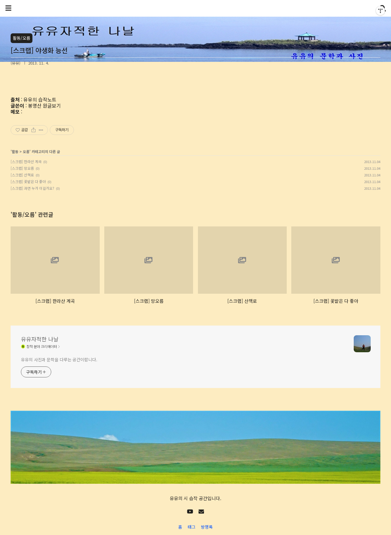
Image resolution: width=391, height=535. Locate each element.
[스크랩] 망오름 (22, 168)
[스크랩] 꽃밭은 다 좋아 (28, 181)
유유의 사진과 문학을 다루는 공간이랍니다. (59, 359)
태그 (192, 527)
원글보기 (52, 105)
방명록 (207, 527)
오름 (26, 151)
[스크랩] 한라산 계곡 (26, 161)
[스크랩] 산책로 (22, 174)
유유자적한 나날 (39, 339)
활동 (15, 151)
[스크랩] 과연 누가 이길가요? (32, 188)
